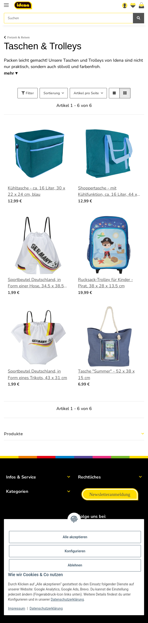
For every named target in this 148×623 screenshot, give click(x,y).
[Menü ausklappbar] (6, 3)
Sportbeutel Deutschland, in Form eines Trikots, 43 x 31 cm (37, 374)
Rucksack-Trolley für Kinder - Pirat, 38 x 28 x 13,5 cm (105, 283)
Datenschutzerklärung (67, 599)
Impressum (16, 608)
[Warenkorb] (141, 5)
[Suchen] (68, 18)
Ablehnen (75, 565)
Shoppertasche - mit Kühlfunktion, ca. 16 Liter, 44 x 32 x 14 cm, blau (107, 191)
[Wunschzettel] (133, 5)
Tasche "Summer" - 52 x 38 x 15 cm (106, 374)
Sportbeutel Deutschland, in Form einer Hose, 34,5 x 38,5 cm (36, 283)
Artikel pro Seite (86, 93)
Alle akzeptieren (75, 537)
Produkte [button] (13, 434)
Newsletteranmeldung (109, 494)
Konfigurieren (75, 551)
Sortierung (52, 93)
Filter (27, 93)
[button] (124, 5)
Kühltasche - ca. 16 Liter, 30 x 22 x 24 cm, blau (36, 191)
